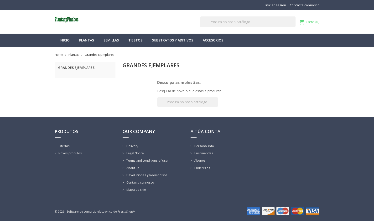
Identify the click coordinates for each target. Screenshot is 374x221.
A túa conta (205, 131)
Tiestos (135, 40)
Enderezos (202, 168)
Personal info (204, 146)
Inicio (64, 40)
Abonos (200, 160)
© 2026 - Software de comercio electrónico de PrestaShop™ (95, 212)
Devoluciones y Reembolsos (146, 175)
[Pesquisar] (248, 21)
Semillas (111, 40)
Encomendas (203, 153)
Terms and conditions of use (147, 160)
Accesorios (213, 40)
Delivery (132, 146)
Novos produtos (70, 153)
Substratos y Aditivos (172, 40)
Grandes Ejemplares (76, 68)
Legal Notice (135, 153)
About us (132, 168)
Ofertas (64, 146)
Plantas (86, 40)
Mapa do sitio (136, 189)
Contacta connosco (305, 5)
